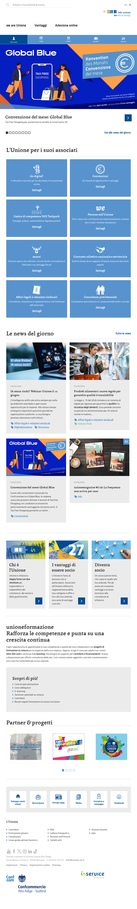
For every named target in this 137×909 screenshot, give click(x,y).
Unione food (82, 424)
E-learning (20, 691)
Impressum (12, 865)
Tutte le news (123, 333)
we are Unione (16, 25)
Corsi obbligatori (23, 687)
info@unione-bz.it (75, 860)
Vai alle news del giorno (117, 132)
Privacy (23, 865)
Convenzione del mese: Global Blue (38, 117)
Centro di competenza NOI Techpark (37, 216)
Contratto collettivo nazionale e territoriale (100, 256)
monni (37, 256)
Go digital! (36, 176)
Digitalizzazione (21, 427)
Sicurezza (42, 427)
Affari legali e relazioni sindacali (36, 297)
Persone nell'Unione (100, 214)
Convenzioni (100, 176)
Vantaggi (40, 25)
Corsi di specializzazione (27, 684)
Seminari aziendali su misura (29, 694)
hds (78, 497)
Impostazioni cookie (40, 865)
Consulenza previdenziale (100, 297)
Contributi (20, 698)
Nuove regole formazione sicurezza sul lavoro (37, 701)
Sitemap (56, 865)
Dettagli (36, 190)
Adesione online (66, 25)
